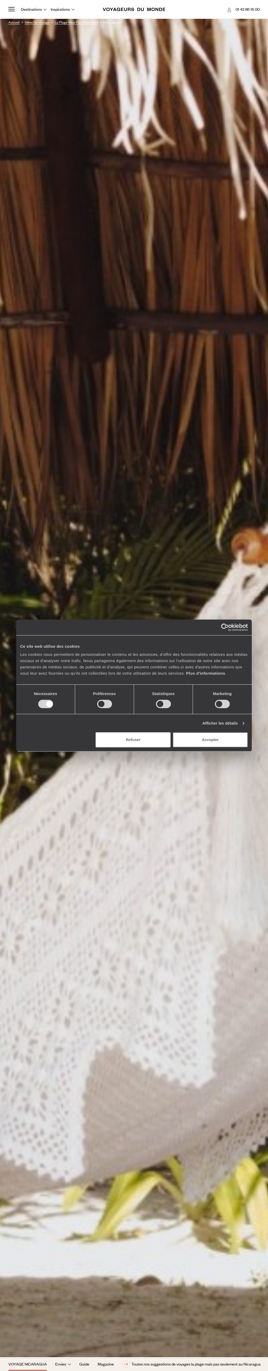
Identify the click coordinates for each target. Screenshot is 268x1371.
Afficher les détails (220, 723)
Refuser (133, 739)
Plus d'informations (205, 673)
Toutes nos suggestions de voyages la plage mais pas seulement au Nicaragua (191, 1364)
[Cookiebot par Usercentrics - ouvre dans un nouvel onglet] (225, 627)
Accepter (210, 739)
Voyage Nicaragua (27, 1364)
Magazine (106, 1364)
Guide (84, 1364)
